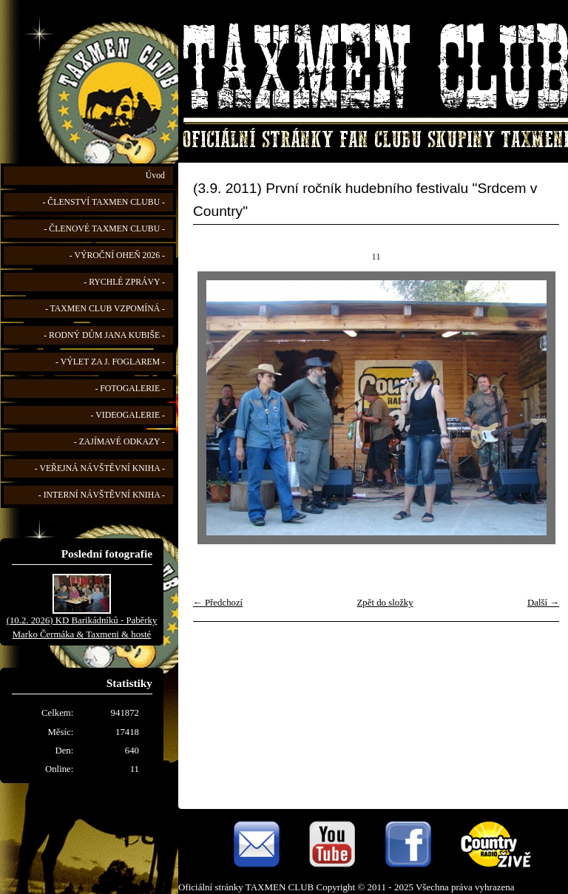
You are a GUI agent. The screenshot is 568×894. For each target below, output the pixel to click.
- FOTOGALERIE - (130, 388)
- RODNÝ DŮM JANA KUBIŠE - (104, 335)
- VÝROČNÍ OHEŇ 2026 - (117, 255)
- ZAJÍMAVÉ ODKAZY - (119, 442)
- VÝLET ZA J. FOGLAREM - (110, 362)
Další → (543, 602)
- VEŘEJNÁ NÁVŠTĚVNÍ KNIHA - (100, 468)
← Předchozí (218, 602)
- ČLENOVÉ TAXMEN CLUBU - (104, 229)
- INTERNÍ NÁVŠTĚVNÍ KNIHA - (101, 495)
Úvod (155, 175)
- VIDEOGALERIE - (128, 415)
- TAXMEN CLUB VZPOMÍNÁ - (105, 309)
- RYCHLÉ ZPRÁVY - (124, 282)
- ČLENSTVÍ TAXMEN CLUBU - (103, 202)
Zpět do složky (385, 602)
